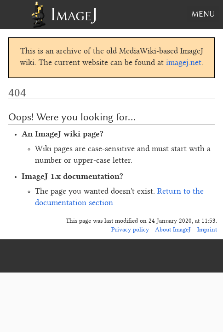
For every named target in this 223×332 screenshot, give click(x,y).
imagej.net (183, 63)
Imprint (207, 230)
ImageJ (74, 14)
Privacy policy (130, 230)
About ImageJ (173, 230)
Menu (203, 13)
